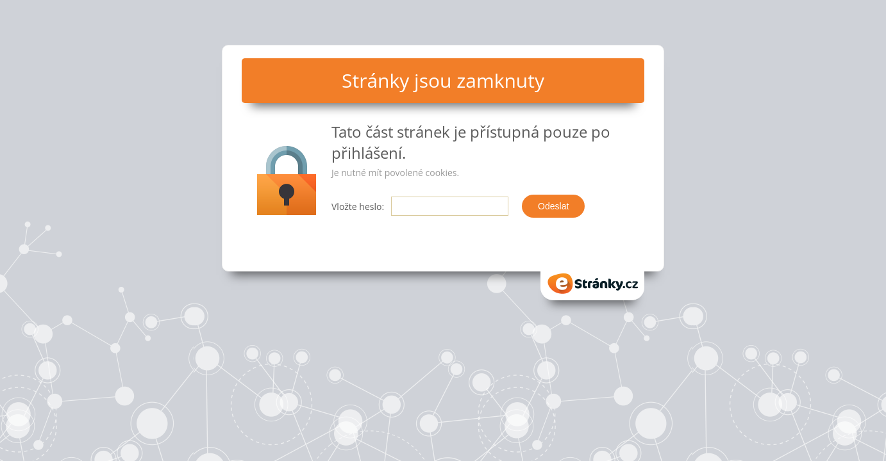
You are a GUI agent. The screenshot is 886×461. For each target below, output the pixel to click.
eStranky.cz (592, 283)
